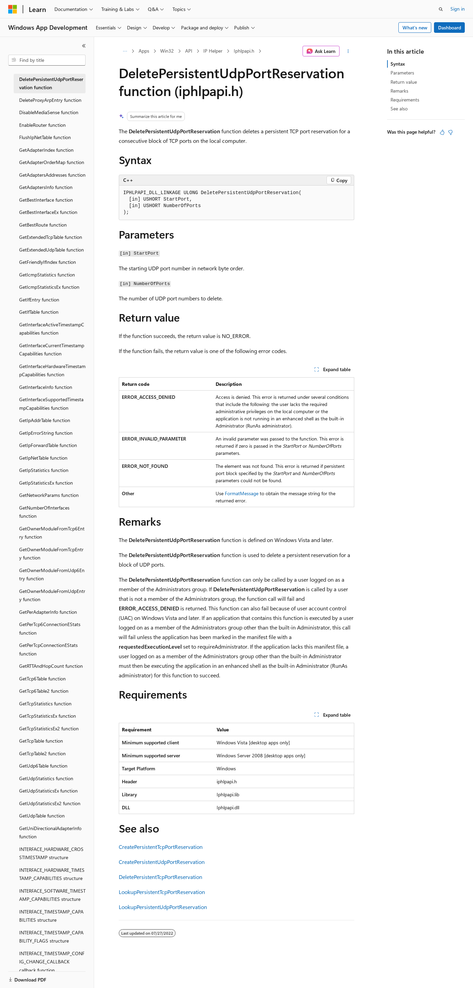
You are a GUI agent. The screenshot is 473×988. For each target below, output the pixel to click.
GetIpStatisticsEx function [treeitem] (46, 482)
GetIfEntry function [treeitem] (39, 299)
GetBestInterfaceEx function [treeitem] (48, 212)
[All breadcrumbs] (125, 51)
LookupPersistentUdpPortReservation (163, 906)
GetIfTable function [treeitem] (39, 312)
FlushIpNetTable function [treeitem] (45, 137)
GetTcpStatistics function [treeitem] (45, 703)
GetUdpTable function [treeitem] (42, 815)
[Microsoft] (12, 9)
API (188, 51)
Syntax (398, 63)
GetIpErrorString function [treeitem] (46, 433)
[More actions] (348, 51)
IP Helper (212, 51)
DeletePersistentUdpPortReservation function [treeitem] (51, 83)
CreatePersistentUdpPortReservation (162, 861)
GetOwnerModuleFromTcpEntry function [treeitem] (51, 553)
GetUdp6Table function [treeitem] (43, 765)
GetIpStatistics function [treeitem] (43, 470)
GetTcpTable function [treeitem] (41, 740)
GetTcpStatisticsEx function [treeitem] (47, 716)
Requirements (405, 99)
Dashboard (449, 27)
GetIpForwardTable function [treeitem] (48, 445)
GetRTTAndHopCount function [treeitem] (51, 666)
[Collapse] (84, 46)
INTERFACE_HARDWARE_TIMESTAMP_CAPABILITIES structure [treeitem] (52, 874)
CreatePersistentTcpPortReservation (161, 846)
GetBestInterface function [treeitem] (46, 200)
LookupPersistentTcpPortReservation (162, 891)
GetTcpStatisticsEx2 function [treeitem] (49, 728)
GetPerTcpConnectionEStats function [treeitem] (48, 649)
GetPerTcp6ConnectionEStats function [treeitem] (49, 628)
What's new (414, 27)
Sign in (457, 8)
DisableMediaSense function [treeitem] (48, 112)
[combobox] (47, 60)
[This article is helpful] (442, 132)
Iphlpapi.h (244, 51)
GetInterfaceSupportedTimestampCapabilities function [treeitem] (51, 403)
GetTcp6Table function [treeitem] (42, 678)
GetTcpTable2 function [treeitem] (42, 753)
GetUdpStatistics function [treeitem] (46, 778)
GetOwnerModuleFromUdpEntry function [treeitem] (52, 595)
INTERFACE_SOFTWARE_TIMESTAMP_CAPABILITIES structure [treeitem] (52, 895)
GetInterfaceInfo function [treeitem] (45, 387)
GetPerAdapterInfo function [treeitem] (48, 612)
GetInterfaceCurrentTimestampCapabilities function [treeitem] (51, 349)
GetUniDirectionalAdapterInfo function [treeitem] (50, 832)
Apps (144, 51)
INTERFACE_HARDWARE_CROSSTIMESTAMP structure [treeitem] (51, 853)
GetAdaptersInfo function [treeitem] (46, 187)
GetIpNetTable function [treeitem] (43, 458)
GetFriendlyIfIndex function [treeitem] (47, 262)
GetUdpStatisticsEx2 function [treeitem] (49, 803)
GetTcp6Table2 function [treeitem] (43, 691)
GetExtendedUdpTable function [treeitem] (51, 249)
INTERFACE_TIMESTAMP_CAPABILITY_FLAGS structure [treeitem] (51, 936)
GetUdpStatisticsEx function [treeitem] (48, 790)
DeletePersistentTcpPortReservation (160, 876)
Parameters (402, 72)
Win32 (167, 51)
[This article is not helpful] (450, 132)
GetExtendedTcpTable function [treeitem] (50, 237)
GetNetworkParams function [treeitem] (49, 495)
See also (399, 108)
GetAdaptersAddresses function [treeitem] (52, 175)
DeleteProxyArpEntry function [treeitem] (50, 100)
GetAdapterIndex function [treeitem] (46, 150)
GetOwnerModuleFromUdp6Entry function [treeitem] (52, 574)
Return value (404, 82)
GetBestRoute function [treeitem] (43, 224)
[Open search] (441, 9)
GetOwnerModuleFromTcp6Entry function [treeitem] (52, 532)
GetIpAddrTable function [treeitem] (44, 420)
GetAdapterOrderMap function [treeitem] (51, 162)
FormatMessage (241, 493)
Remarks (399, 90)
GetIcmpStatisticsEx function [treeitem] (49, 287)
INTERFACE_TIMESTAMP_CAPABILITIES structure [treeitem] (51, 915)
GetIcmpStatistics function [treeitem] (47, 274)
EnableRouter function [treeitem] (42, 125)
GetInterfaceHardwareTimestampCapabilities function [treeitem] (52, 370)
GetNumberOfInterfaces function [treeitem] (44, 511)
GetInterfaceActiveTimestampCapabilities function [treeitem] (51, 328)
